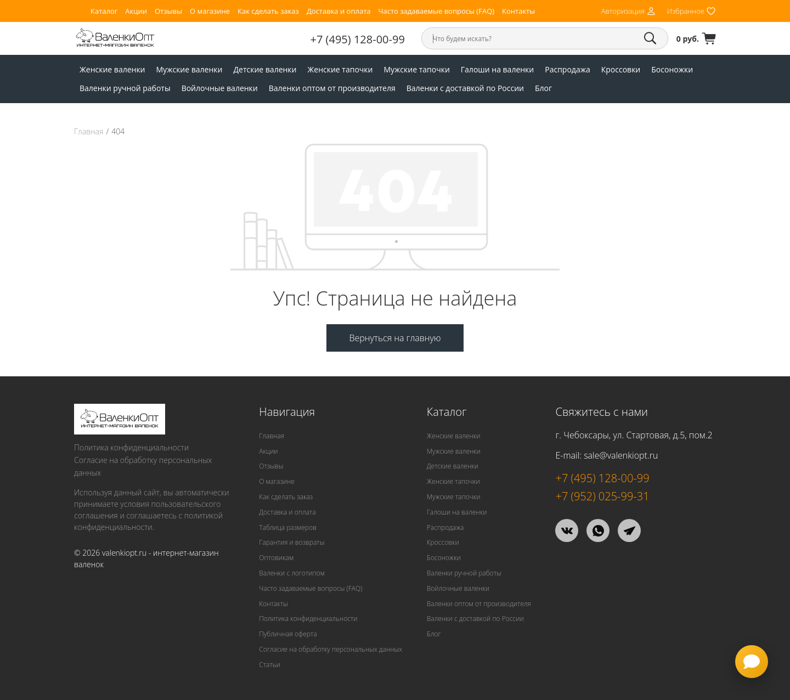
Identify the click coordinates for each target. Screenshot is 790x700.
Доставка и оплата (339, 11)
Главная (88, 132)
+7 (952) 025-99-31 (602, 496)
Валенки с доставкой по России (465, 88)
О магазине (210, 11)
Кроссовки (621, 69)
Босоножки (672, 69)
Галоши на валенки (497, 69)
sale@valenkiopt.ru (621, 455)
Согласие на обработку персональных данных (143, 466)
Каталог (104, 11)
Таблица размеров (288, 527)
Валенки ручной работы (125, 88)
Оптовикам (276, 557)
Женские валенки (112, 69)
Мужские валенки (189, 69)
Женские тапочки (340, 69)
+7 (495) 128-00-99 (358, 39)
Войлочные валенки (220, 88)
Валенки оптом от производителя (332, 88)
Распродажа (567, 69)
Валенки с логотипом (292, 573)
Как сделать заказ (268, 11)
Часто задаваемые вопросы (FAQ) (436, 11)
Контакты (518, 11)
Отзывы (168, 11)
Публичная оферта (288, 634)
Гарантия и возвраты (291, 542)
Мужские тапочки (416, 69)
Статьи (269, 664)
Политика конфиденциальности (131, 447)
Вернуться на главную (395, 338)
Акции (136, 11)
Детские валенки (264, 69)
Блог (543, 88)
